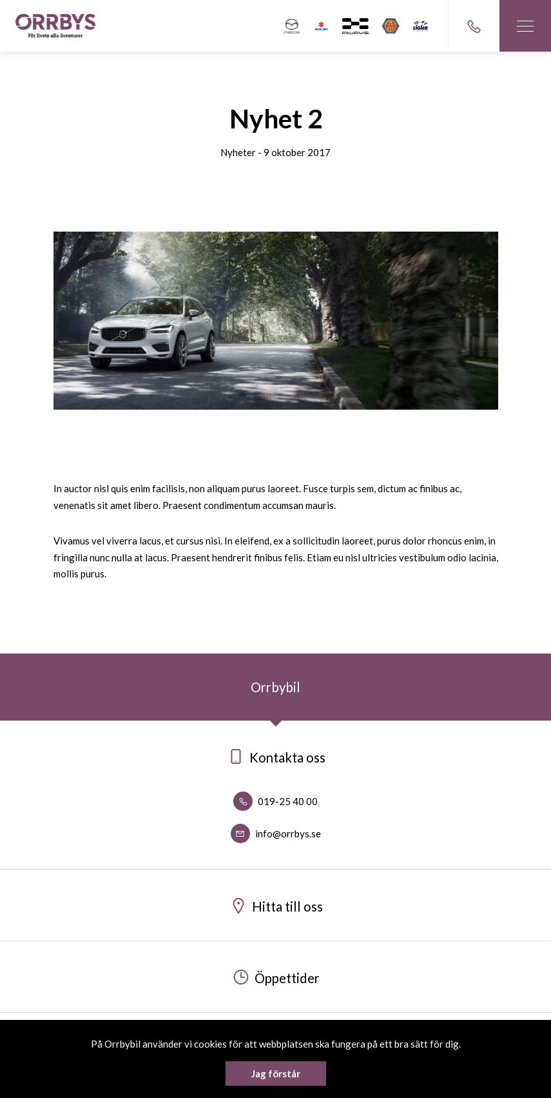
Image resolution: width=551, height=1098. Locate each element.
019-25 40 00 (275, 801)
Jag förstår (275, 1073)
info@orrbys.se (276, 833)
